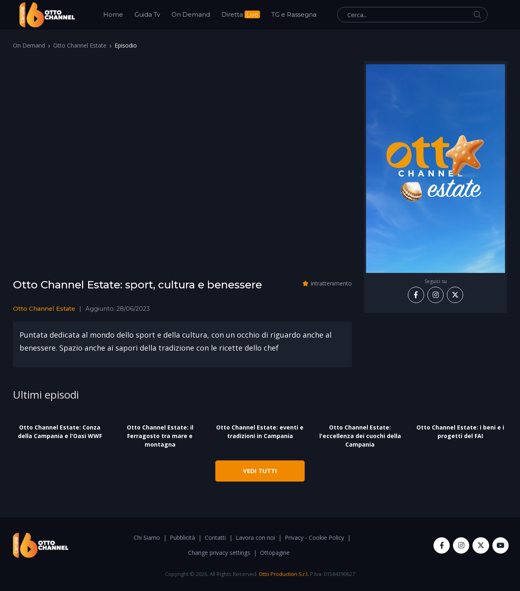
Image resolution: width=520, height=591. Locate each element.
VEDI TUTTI (260, 471)
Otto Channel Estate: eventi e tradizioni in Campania (259, 431)
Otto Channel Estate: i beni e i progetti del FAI (460, 431)
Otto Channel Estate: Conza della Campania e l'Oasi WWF (60, 431)
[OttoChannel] (47, 15)
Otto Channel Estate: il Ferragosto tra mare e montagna (160, 435)
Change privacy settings (219, 552)
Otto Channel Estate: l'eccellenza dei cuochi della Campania (360, 435)
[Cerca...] (412, 14)
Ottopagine (275, 552)
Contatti (215, 537)
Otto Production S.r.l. (284, 574)
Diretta (240, 14)
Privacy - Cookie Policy (314, 537)
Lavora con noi (255, 537)
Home (113, 14)
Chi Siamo (147, 537)
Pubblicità (182, 537)
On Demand (190, 14)
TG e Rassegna (293, 14)
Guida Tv (147, 14)
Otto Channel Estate (79, 45)
